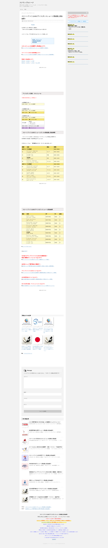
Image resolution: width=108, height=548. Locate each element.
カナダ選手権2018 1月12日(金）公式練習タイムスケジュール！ (45, 422)
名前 (25, 392)
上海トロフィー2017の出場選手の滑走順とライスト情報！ (38, 330)
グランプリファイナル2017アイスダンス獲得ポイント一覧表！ (35, 259)
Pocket (33, 24)
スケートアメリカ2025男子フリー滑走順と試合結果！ (42, 455)
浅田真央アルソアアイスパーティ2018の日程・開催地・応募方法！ (46, 472)
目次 (25, 9)
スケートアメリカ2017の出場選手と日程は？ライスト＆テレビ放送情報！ (38, 54)
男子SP (23, 61)
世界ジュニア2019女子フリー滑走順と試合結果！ (41, 480)
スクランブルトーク (27, 2)
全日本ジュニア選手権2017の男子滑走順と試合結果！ (37, 508)
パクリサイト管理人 (45, 522)
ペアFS (32, 62)
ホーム (21, 9)
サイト (25, 404)
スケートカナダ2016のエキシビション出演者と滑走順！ (43, 438)
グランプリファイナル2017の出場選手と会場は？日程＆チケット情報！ (48, 330)
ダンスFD (38, 62)
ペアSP (32, 61)
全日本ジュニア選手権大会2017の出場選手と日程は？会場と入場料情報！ (38, 266)
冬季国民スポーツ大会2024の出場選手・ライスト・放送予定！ (44, 497)
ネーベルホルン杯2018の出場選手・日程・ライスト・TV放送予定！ (46, 447)
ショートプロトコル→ (27, 246)
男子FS (23, 62)
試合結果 (35, 42)
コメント (26, 376)
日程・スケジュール (37, 39)
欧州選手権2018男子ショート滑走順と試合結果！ (41, 430)
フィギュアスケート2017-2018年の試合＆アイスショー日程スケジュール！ (49, 348)
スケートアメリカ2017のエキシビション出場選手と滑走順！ (35, 47)
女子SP (27, 61)
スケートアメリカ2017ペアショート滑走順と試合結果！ (38, 507)
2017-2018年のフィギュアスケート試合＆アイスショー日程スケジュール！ (38, 285)
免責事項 (54, 539)
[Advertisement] (42, 79)
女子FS (27, 62)
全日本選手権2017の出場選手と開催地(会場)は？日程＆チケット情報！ (37, 279)
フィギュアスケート (27, 353)
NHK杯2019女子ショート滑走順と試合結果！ (40, 463)
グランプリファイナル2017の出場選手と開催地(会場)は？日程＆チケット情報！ (39, 272)
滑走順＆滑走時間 (37, 41)
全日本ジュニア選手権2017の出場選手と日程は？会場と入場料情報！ (26, 348)
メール (25, 398)
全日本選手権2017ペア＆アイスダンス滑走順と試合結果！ (43, 488)
